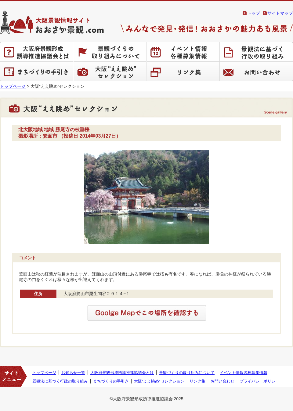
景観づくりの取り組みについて (109, 51)
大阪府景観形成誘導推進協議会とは (36, 51)
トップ (253, 13)
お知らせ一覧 (73, 372)
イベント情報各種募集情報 (243, 372)
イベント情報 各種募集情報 (183, 51)
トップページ (13, 86)
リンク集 (183, 71)
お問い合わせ (256, 71)
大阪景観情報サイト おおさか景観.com (52, 22)
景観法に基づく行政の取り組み (256, 51)
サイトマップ (280, 13)
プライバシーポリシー (259, 381)
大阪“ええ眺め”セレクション (109, 71)
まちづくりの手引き (36, 71)
